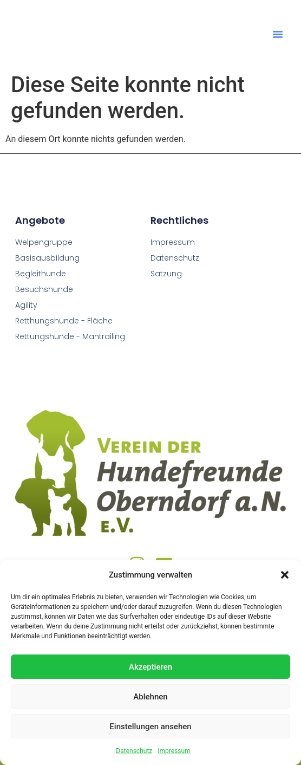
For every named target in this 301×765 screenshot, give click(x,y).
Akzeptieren (150, 667)
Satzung (166, 273)
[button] (284, 568)
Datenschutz (134, 751)
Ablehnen (150, 697)
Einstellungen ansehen (150, 726)
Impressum (174, 751)
